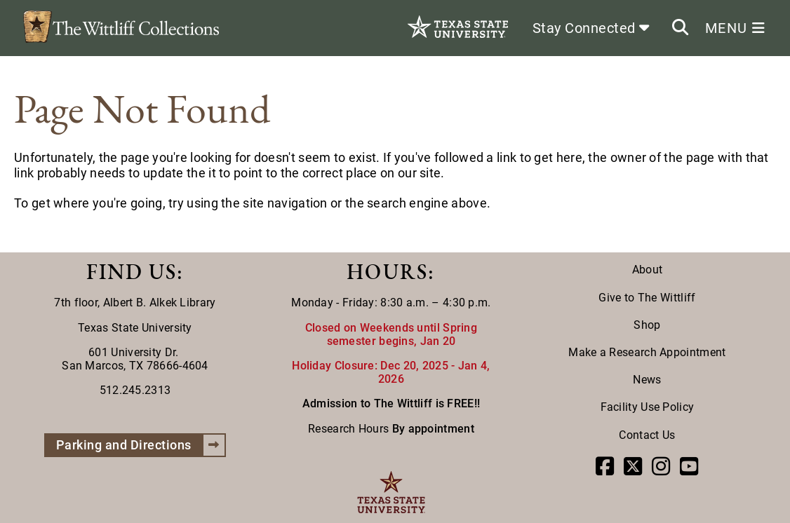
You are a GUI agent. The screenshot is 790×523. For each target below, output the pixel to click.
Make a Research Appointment (646, 352)
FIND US (131, 271)
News (647, 379)
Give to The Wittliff (646, 297)
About (647, 269)
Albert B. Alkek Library (159, 302)
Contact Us (647, 435)
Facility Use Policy (648, 407)
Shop (647, 325)
